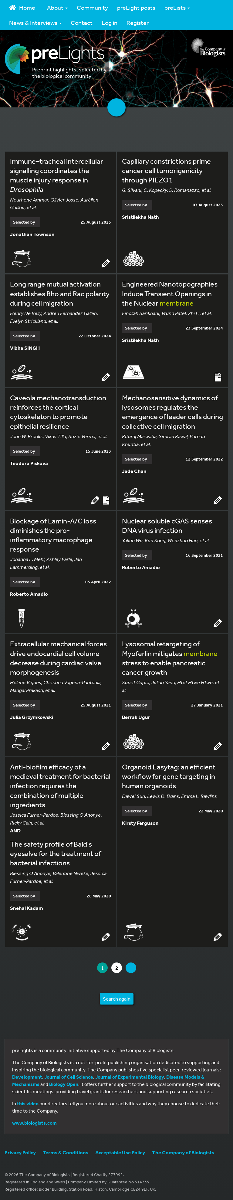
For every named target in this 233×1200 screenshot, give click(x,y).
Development (27, 1077)
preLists (177, 7)
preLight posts (136, 7)
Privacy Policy (20, 1152)
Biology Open (63, 1084)
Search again (116, 998)
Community (92, 7)
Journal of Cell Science (68, 1077)
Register (138, 22)
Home (22, 7)
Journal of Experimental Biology (129, 1077)
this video (28, 1103)
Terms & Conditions (65, 1152)
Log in (109, 22)
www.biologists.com (34, 1123)
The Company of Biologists (183, 1152)
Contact (82, 22)
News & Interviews (35, 22)
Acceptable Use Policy (120, 1152)
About (57, 7)
